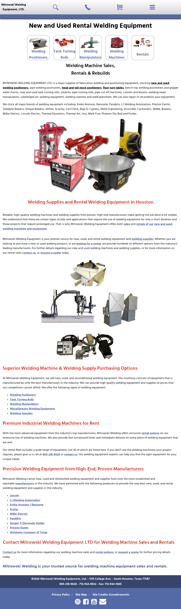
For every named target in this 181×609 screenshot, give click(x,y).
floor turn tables (113, 87)
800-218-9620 (51, 454)
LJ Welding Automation (25, 500)
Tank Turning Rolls (64, 54)
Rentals (143, 54)
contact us (29, 252)
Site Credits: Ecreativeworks (111, 594)
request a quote (50, 252)
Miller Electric (19, 513)
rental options (150, 433)
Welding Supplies (21, 413)
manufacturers (24, 483)
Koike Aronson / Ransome (27, 504)
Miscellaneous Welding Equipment (32, 408)
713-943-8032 (87, 584)
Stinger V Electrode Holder (27, 523)
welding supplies (142, 239)
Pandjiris (15, 518)
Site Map (81, 594)
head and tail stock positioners (81, 87)
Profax (14, 509)
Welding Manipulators (90, 54)
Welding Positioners (38, 54)
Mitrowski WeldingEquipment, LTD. (13, 7)
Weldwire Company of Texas (28, 532)
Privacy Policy (61, 594)
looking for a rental (88, 243)
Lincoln (14, 495)
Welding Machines (117, 54)
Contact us (9, 552)
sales (127, 224)
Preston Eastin (19, 527)
